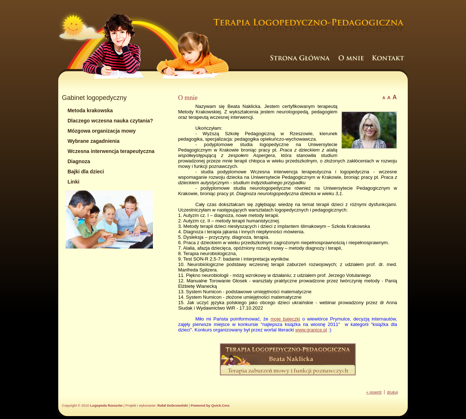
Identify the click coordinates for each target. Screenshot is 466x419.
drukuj (392, 392)
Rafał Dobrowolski (172, 405)
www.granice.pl (311, 330)
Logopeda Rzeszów (106, 405)
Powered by (210, 405)
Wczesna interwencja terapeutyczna (110, 151)
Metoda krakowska (90, 110)
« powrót (374, 392)
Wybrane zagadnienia (93, 141)
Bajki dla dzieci (85, 171)
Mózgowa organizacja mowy (101, 131)
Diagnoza (78, 161)
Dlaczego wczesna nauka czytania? (110, 121)
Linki (73, 182)
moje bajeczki (285, 319)
